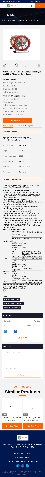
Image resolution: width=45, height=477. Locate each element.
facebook (22, 466)
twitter (27, 466)
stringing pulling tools (11, 299)
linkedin (18, 466)
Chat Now (22, 337)
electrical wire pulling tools (13, 304)
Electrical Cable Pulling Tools (25, 20)
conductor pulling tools (12, 308)
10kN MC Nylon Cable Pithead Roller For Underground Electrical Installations (33, 419)
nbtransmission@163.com (11, 1)
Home (3, 20)
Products (11, 20)
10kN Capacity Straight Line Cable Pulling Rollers (12, 419)
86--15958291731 (36, 1)
